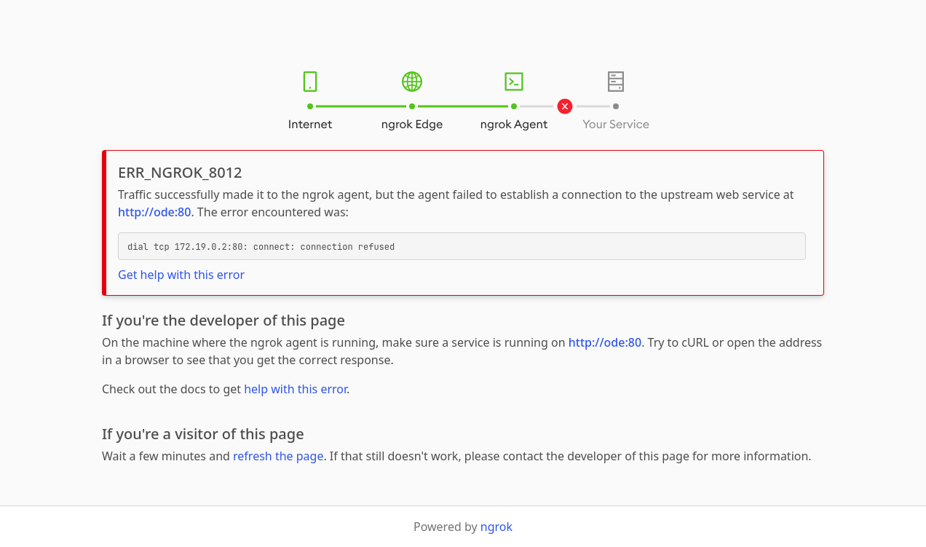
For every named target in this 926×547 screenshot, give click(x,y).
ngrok (496, 527)
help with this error (295, 389)
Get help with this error (181, 275)
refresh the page (278, 456)
